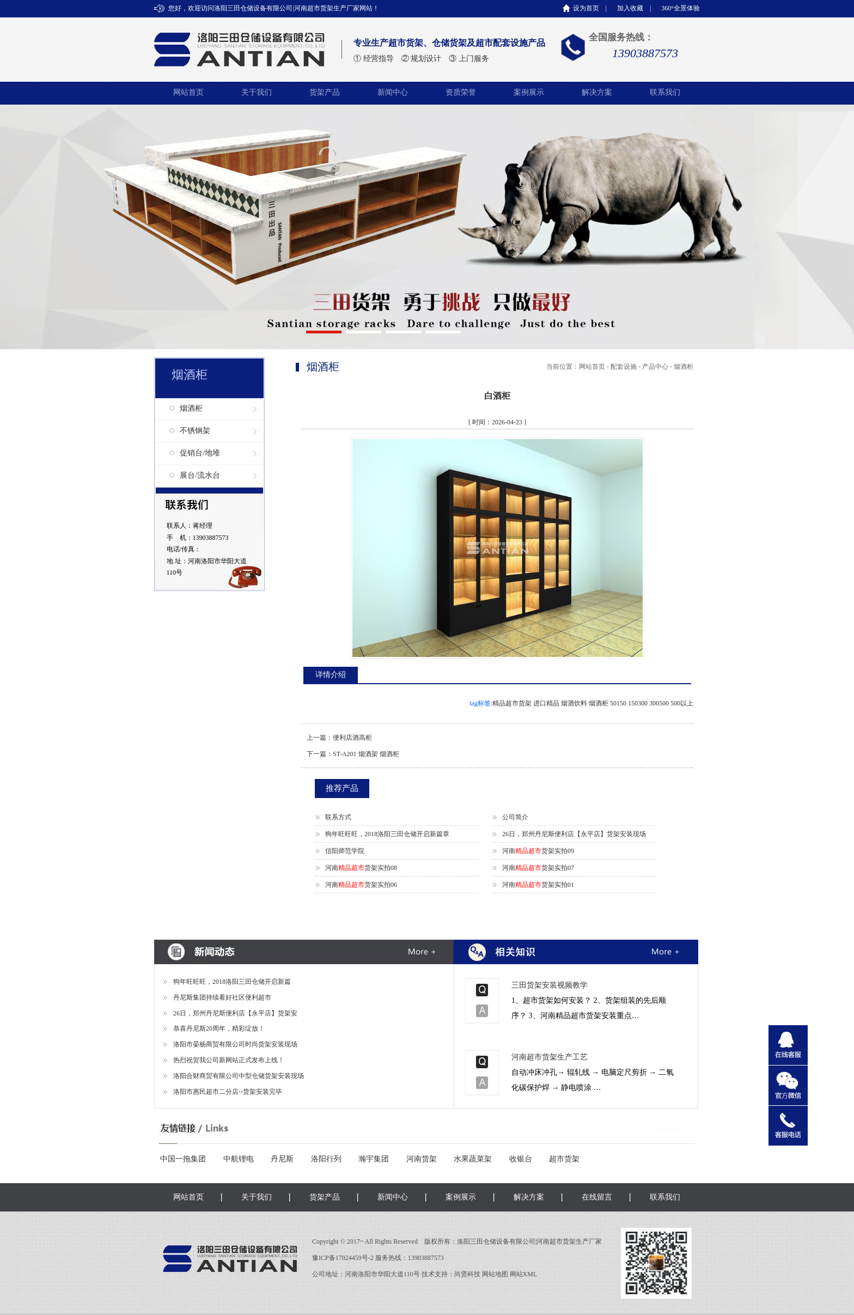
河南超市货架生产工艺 (549, 1057)
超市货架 (564, 1159)
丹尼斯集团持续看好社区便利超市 (222, 997)
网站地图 (495, 1274)
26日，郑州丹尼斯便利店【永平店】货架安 (235, 1013)
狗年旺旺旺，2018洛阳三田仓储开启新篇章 (387, 834)
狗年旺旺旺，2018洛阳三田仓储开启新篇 (232, 981)
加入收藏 (630, 8)
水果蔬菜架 (473, 1159)
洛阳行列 (326, 1159)
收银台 (520, 1159)
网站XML (524, 1274)
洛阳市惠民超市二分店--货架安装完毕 (227, 1091)
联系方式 (338, 817)
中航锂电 (238, 1159)
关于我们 (256, 92)
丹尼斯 (282, 1159)
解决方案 (597, 92)
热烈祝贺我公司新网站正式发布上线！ (228, 1060)
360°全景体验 (680, 8)
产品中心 (655, 366)
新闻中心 (392, 92)
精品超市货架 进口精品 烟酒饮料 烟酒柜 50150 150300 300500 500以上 (592, 703)
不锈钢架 (195, 431)
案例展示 (529, 92)
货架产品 (324, 92)
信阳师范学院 (344, 851)
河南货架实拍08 (361, 868)
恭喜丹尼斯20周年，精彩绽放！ (219, 1028)
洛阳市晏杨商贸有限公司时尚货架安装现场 (235, 1044)
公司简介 (515, 817)
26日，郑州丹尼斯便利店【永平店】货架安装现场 (574, 834)
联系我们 (665, 92)
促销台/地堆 (200, 453)
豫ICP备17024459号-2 (343, 1258)
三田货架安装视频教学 (549, 985)
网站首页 (188, 92)
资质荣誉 (461, 92)
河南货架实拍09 (538, 851)
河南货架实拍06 (361, 884)
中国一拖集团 (183, 1159)
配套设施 (624, 366)
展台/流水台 (200, 475)
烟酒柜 (191, 408)
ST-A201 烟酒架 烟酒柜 (366, 754)
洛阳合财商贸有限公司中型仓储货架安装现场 (238, 1076)
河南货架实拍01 (538, 884)
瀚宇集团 (373, 1159)
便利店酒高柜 (352, 737)
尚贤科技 (467, 1274)
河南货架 (421, 1159)
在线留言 (597, 1197)
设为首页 (586, 8)
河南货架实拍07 (538, 868)
